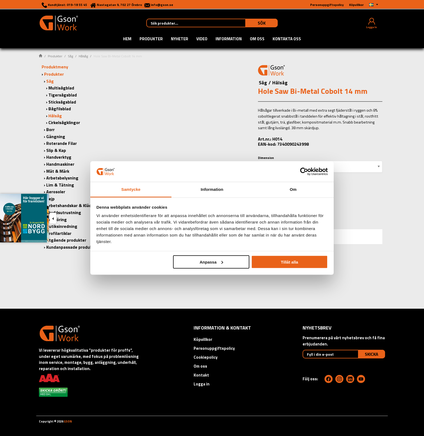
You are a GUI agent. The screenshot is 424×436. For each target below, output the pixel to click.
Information (229, 39)
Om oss (257, 39)
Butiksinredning (61, 226)
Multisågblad (61, 88)
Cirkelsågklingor (64, 122)
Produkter (151, 39)
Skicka (371, 354)
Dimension (266, 157)
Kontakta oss (287, 39)
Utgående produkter (66, 240)
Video (201, 39)
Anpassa (211, 261)
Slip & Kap (56, 150)
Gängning (55, 136)
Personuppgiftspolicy (214, 348)
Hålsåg (83, 56)
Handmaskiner (60, 164)
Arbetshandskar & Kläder (70, 205)
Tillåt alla (289, 261)
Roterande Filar (61, 143)
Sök (262, 23)
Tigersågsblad (62, 95)
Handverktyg (58, 157)
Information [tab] (212, 189)
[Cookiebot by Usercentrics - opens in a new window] (304, 171)
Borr (50, 129)
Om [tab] (293, 189)
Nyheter (179, 39)
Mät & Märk (57, 171)
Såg (70, 56)
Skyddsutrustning (63, 212)
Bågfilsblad (59, 108)
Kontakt (201, 375)
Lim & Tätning (60, 185)
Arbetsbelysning (62, 178)
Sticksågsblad (62, 102)
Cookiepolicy (206, 357)
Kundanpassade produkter (72, 247)
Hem (127, 39)
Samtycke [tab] (131, 189)
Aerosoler (55, 191)
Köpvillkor (203, 339)
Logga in (202, 384)
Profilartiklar (58, 233)
